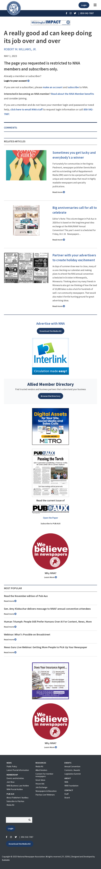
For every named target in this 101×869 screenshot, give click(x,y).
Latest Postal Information (18, 770)
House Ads (40, 783)
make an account (52, 87)
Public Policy (12, 766)
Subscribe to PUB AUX (50, 523)
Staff (66, 794)
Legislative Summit (72, 774)
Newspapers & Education (46, 791)
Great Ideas (40, 780)
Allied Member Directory (50, 384)
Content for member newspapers (44, 775)
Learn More (50, 577)
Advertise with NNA (50, 323)
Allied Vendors (41, 770)
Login (84, 5)
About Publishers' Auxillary (17, 797)
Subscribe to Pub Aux (15, 801)
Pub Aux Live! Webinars (45, 794)
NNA (66, 782)
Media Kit (10, 805)
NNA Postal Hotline (15, 789)
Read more (58, 192)
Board (67, 797)
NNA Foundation (71, 785)
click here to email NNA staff (26, 109)
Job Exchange (41, 787)
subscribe (73, 87)
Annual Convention (72, 766)
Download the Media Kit (51, 331)
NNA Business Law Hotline (18, 785)
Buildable (6, 860)
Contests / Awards (72, 770)
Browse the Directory (50, 396)
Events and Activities (15, 778)
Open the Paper (50, 517)
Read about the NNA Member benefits (72, 94)
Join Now (10, 782)
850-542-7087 (27, 837)
